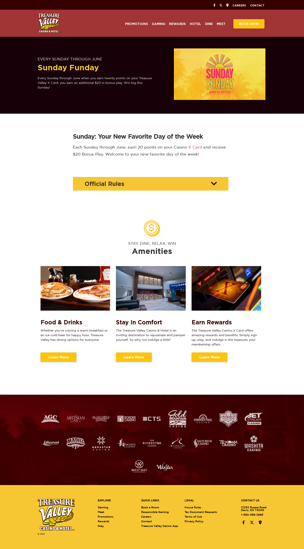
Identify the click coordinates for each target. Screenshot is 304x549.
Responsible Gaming (158, 511)
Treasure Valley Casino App (162, 525)
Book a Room (153, 507)
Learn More (58, 360)
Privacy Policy (197, 521)
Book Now (249, 24)
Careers (239, 5)
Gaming (158, 24)
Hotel (195, 24)
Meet (221, 24)
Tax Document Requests (204, 511)
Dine (209, 24)
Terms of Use (196, 516)
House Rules (196, 507)
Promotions (136, 24)
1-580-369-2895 (249, 514)
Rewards (177, 24)
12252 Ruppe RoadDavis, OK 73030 (250, 508)
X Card (195, 147)
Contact (257, 5)
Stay (104, 525)
